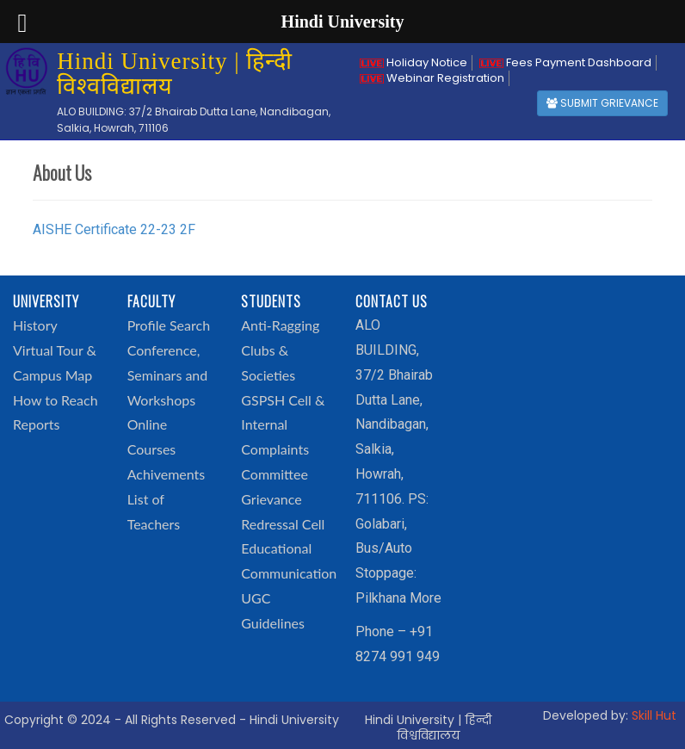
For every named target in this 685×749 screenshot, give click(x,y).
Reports (36, 424)
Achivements (166, 474)
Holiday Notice (413, 62)
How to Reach (55, 400)
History (35, 325)
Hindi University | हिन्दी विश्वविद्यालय (428, 727)
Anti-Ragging (280, 325)
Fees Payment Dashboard (565, 62)
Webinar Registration (432, 78)
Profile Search (168, 325)
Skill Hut (654, 715)
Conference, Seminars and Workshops (167, 375)
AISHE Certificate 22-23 (104, 229)
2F (187, 229)
